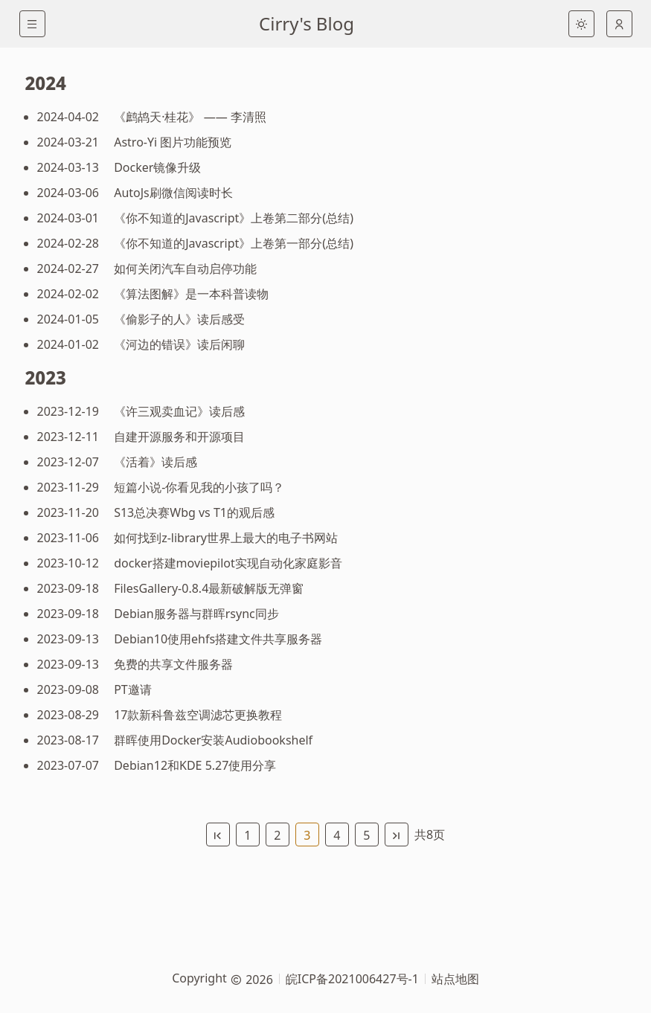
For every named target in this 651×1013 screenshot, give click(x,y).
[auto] (619, 23)
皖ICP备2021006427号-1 (352, 979)
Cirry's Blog (306, 23)
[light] (581, 23)
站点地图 (455, 979)
